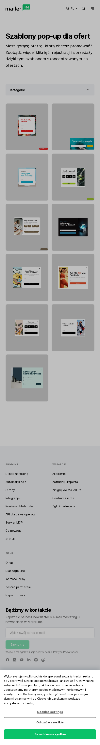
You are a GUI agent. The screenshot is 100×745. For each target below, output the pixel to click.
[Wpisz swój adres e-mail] (50, 632)
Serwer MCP (14, 522)
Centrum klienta (63, 498)
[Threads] (43, 660)
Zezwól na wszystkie (50, 734)
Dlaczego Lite (15, 570)
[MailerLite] (18, 7)
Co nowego (14, 530)
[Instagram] (36, 660)
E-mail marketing (17, 473)
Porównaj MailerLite (19, 506)
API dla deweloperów (20, 514)
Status (10, 538)
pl (72, 8)
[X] (15, 660)
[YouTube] (22, 660)
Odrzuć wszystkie (50, 722)
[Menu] (91, 8)
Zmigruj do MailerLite (66, 490)
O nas (9, 562)
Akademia (59, 473)
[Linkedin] (29, 660)
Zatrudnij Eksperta (65, 482)
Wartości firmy (15, 579)
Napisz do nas (15, 595)
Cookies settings (50, 712)
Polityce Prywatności (65, 652)
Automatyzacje (16, 482)
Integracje (13, 498)
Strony (10, 490)
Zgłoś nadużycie (63, 506)
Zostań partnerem (18, 587)
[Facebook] (7, 660)
